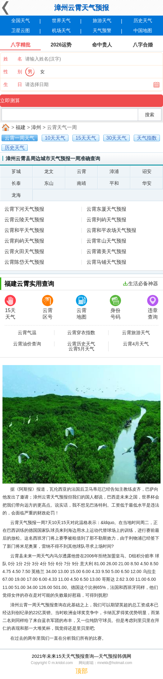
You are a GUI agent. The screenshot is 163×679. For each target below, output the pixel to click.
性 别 (12, 71)
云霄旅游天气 (136, 332)
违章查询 (152, 307)
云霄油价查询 (27, 343)
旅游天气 (102, 20)
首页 (5, 127)
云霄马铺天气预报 (106, 262)
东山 (49, 183)
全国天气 (20, 20)
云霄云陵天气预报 (24, 219)
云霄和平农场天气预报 (111, 230)
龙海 (16, 195)
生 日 (12, 84)
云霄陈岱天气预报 (24, 262)
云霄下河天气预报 (24, 209)
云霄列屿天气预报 (106, 219)
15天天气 (10, 307)
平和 (114, 183)
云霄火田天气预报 (24, 251)
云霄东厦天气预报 (106, 209)
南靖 (81, 183)
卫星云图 (20, 30)
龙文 (49, 171)
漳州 (36, 127)
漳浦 (114, 171)
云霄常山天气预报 (106, 240)
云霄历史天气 (81, 343)
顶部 (81, 670)
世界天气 (61, 20)
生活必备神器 (140, 283)
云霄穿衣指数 (81, 332)
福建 (21, 127)
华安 (146, 183)
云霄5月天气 (81, 348)
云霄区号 (47, 307)
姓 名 (12, 58)
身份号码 (115, 307)
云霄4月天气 (136, 343)
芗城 (16, 171)
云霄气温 (27, 332)
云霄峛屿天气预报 (24, 240)
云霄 (81, 171)
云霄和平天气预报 (24, 230)
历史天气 (142, 20)
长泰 (16, 183)
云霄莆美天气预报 (106, 251)
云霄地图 (81, 307)
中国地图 (142, 30)
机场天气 (61, 30)
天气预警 (102, 30)
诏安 (146, 171)
